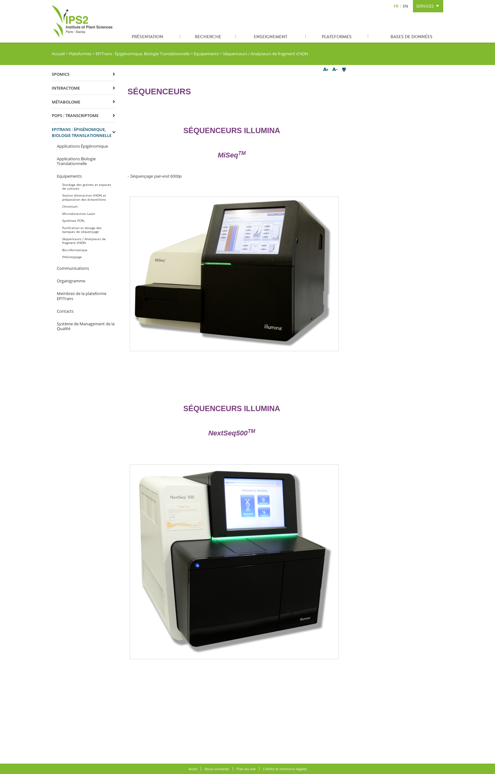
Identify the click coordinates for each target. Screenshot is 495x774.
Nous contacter (217, 769)
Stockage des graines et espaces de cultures (86, 186)
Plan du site (246, 769)
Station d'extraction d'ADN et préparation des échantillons (84, 197)
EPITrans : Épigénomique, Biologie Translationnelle (143, 53)
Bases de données (411, 36)
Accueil (58, 53)
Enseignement (270, 36)
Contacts (65, 311)
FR (396, 6)
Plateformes (337, 36)
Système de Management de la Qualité (86, 326)
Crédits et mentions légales (285, 769)
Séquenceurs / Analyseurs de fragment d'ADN (84, 241)
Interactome (66, 88)
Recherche (208, 36)
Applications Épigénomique (82, 146)
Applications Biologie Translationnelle (76, 161)
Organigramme (71, 281)
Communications (73, 268)
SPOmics (60, 74)
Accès (192, 769)
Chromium (70, 206)
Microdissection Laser (78, 213)
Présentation (147, 36)
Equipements (206, 53)
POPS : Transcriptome (75, 115)
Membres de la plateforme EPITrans (81, 296)
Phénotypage (72, 257)
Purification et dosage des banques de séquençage (82, 230)
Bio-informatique (74, 250)
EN (405, 6)
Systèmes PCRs (73, 220)
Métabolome (66, 102)
